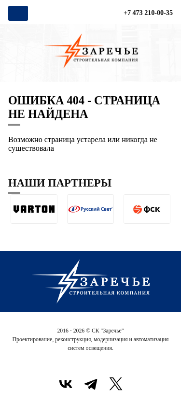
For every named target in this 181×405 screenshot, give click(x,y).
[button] (16, 231)
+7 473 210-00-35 (148, 12)
